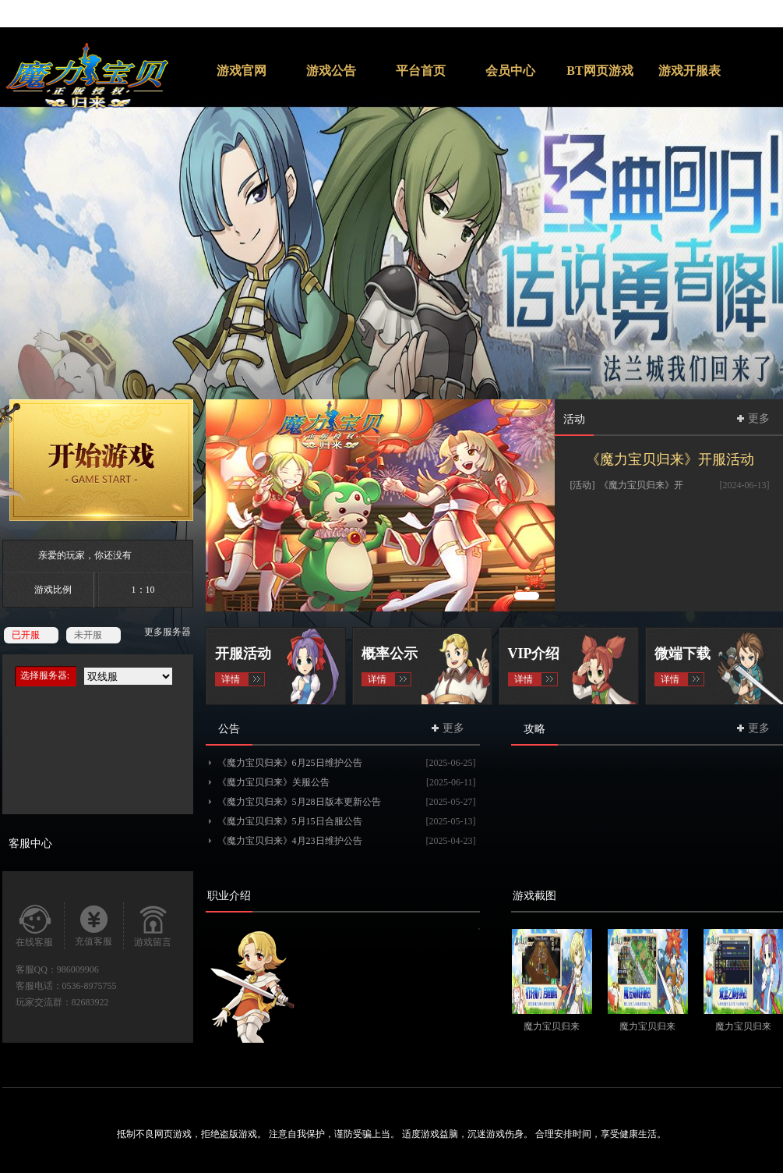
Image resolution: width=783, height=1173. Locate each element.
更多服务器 (167, 631)
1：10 (143, 589)
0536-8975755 (89, 985)
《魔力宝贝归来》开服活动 (670, 459)
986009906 (78, 969)
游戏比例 (53, 589)
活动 (574, 419)
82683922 (90, 1002)
